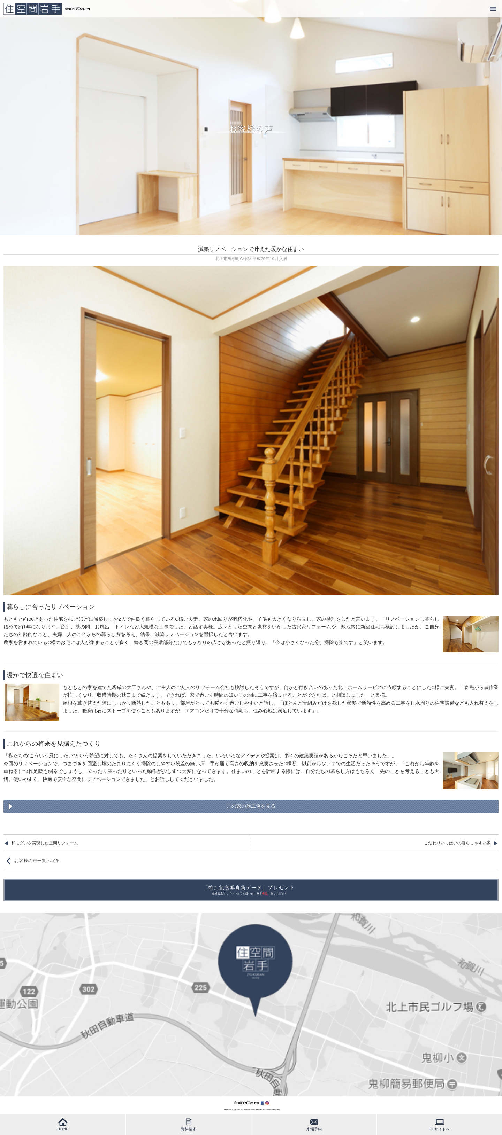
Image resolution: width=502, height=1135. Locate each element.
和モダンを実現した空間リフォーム (44, 843)
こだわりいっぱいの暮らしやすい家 (457, 843)
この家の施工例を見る (251, 806)
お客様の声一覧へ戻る (37, 861)
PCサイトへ (439, 1124)
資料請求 (188, 1124)
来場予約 (314, 1124)
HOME (62, 1124)
